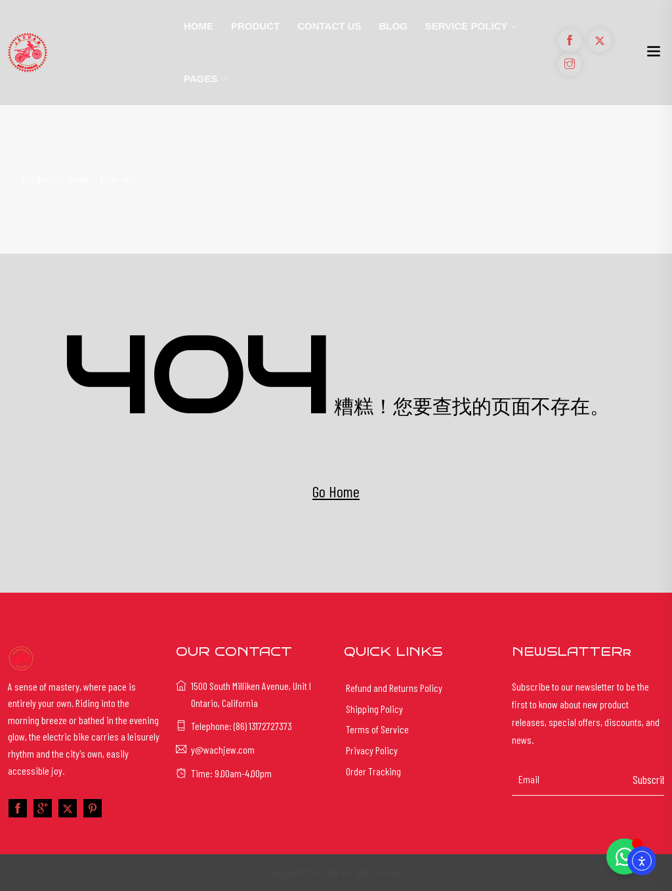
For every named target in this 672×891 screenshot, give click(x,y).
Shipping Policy (374, 708)
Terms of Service (377, 729)
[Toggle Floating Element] (624, 856)
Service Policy (466, 26)
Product (255, 26)
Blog (393, 26)
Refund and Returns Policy (394, 687)
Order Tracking (373, 771)
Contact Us (329, 26)
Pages (200, 78)
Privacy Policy (372, 750)
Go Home (336, 491)
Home (198, 26)
